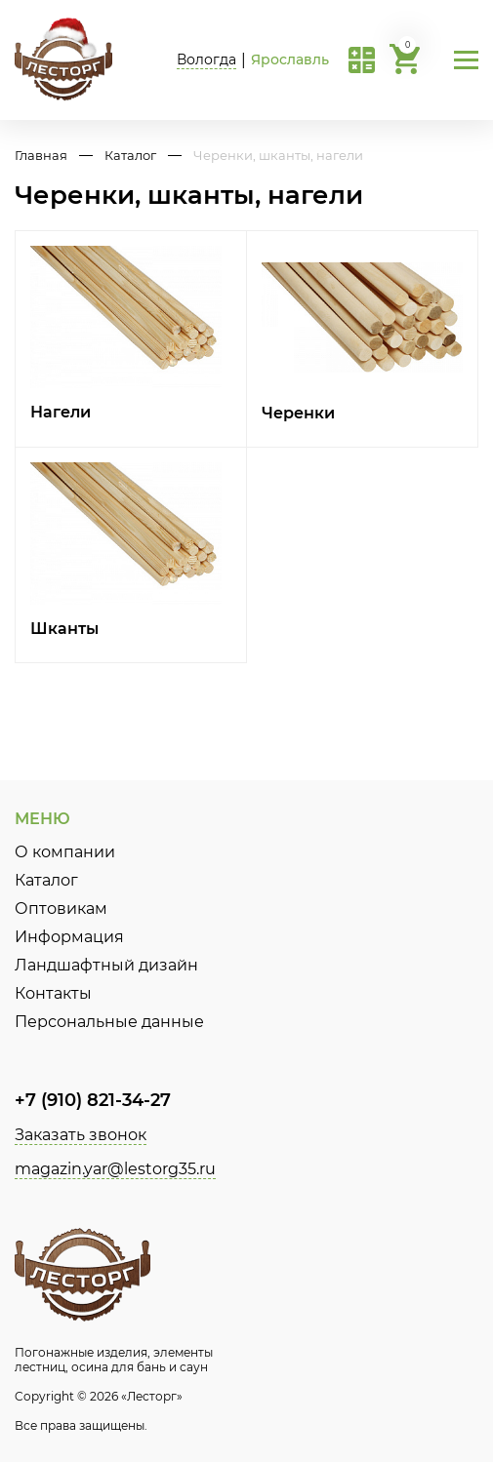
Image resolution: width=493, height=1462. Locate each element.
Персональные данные (109, 1021)
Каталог (130, 155)
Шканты (64, 628)
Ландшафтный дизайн (106, 965)
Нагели (60, 412)
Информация (69, 937)
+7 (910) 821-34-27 (93, 1100)
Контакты (53, 993)
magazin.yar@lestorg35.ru (115, 1169)
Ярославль (290, 59)
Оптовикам (61, 908)
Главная (41, 155)
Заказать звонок (80, 1135)
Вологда (206, 59)
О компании (65, 852)
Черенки (298, 413)
